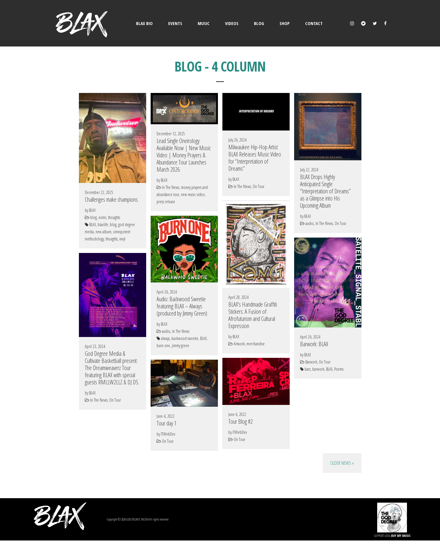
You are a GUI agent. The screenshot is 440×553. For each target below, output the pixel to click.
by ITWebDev (237, 432)
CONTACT (314, 23)
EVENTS (175, 23)
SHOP (285, 23)
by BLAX (90, 210)
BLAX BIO (144, 23)
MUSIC (204, 23)
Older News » (342, 463)
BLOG (259, 23)
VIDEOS (231, 23)
